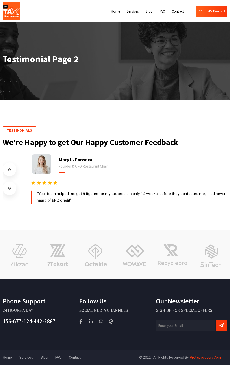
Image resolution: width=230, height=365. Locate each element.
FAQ (162, 11)
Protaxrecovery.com (205, 357)
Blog (149, 11)
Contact (178, 11)
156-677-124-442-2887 (29, 321)
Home (115, 11)
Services (133, 11)
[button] (9, 168)
